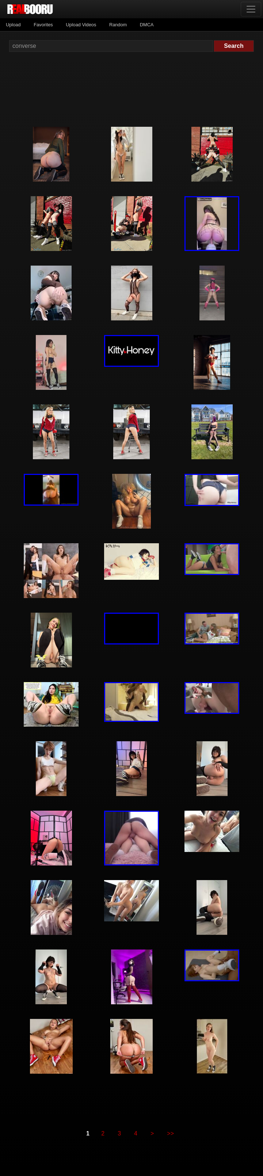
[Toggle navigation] (251, 9)
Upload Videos (81, 24)
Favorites (43, 24)
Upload (13, 24)
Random (118, 24)
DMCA (147, 24)
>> (170, 1133)
